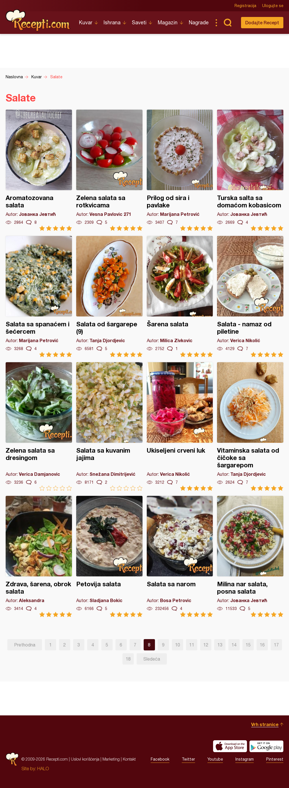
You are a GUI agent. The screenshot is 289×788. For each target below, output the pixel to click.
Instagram (244, 759)
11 (191, 644)
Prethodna (24, 644)
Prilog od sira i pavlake (180, 170)
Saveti (139, 22)
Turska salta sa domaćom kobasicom (250, 170)
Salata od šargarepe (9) (109, 296)
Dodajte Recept (262, 22)
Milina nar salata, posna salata (250, 556)
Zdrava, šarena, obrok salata (39, 556)
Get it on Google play (266, 746)
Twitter (188, 759)
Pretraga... (227, 23)
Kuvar (85, 22)
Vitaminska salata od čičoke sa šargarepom (250, 426)
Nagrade (199, 22)
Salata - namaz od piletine (250, 296)
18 (128, 658)
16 (262, 644)
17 (276, 644)
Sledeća (151, 658)
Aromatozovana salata (39, 170)
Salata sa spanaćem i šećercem (39, 296)
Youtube (215, 759)
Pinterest (274, 759)
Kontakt (129, 759)
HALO (43, 768)
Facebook (160, 759)
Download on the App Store (230, 746)
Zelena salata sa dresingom (39, 426)
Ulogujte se (272, 5)
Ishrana (112, 22)
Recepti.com (38, 20)
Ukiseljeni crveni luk (180, 426)
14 (234, 644)
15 (248, 644)
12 (205, 644)
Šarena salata (180, 296)
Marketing (111, 759)
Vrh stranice (265, 724)
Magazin (168, 22)
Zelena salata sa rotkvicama (109, 170)
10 (177, 644)
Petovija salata (109, 556)
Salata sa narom (180, 556)
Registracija (245, 5)
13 (219, 644)
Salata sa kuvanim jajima (109, 426)
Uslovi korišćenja (85, 759)
